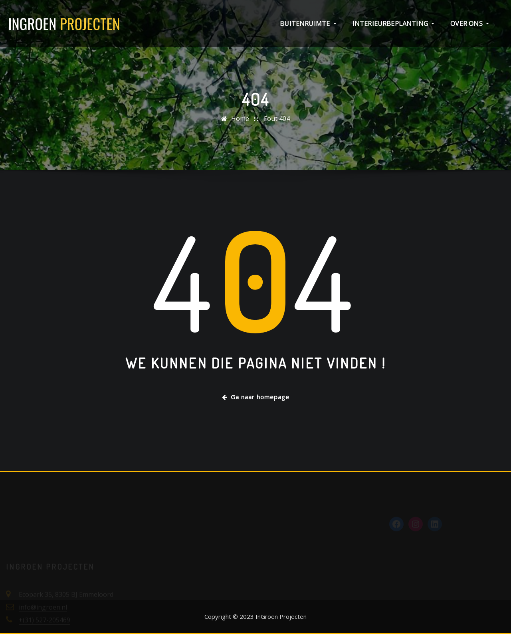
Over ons (469, 23)
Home (240, 118)
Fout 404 (277, 118)
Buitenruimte (308, 23)
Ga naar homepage (255, 397)
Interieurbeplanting (394, 23)
